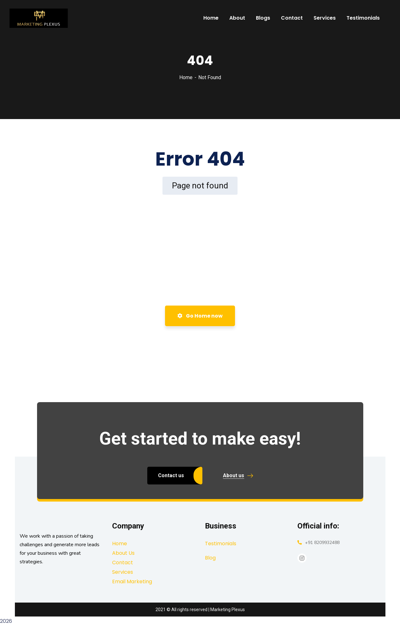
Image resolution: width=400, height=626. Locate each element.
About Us (123, 553)
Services (122, 572)
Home (186, 77)
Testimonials (220, 543)
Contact (122, 562)
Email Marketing (132, 581)
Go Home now (200, 315)
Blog (210, 557)
